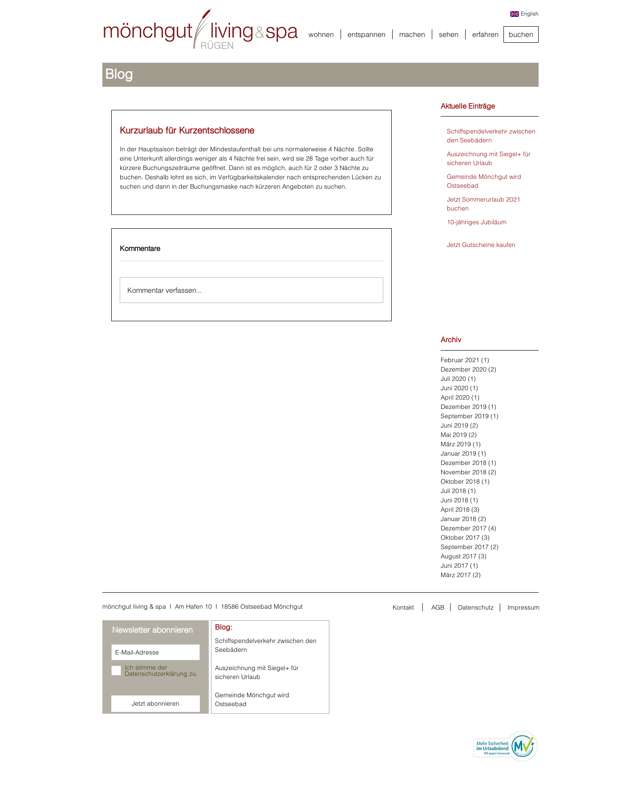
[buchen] (521, 34)
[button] (321, 34)
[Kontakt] (403, 607)
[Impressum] (523, 607)
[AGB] (437, 607)
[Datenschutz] (476, 607)
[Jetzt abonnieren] (155, 703)
